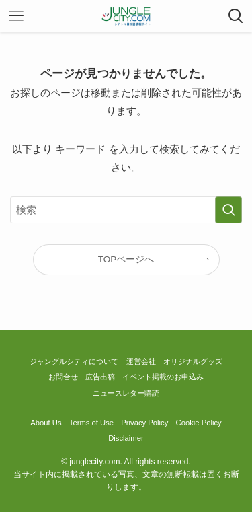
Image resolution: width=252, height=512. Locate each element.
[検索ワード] (126, 209)
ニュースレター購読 (126, 393)
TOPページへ (126, 259)
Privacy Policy (144, 422)
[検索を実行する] (228, 209)
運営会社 (141, 361)
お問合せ (63, 377)
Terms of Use (91, 422)
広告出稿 (100, 377)
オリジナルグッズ (192, 361)
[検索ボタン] (236, 16)
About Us (45, 422)
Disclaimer (126, 438)
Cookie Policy (199, 422)
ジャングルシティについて (74, 361)
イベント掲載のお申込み (163, 377)
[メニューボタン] (16, 16)
